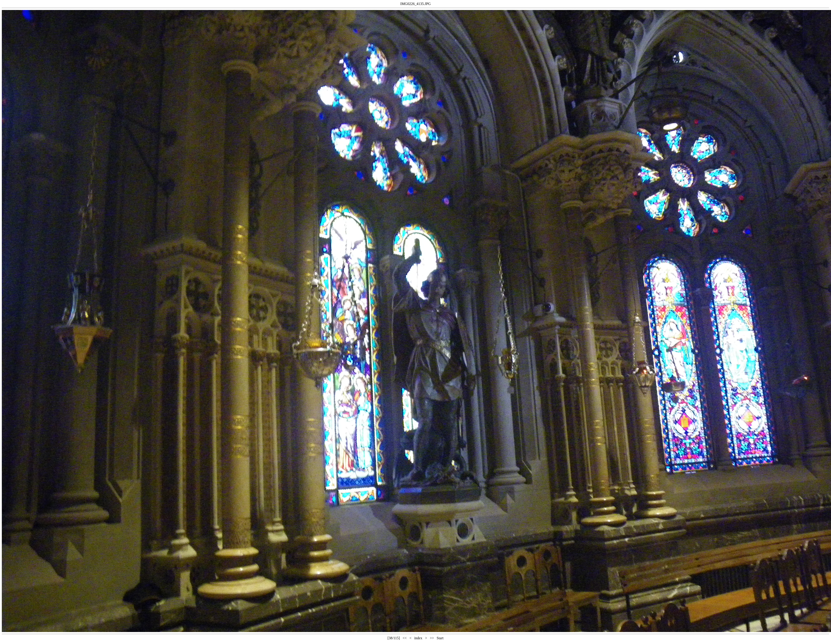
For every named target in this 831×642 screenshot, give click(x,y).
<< (405, 638)
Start (440, 638)
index (418, 638)
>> (432, 638)
